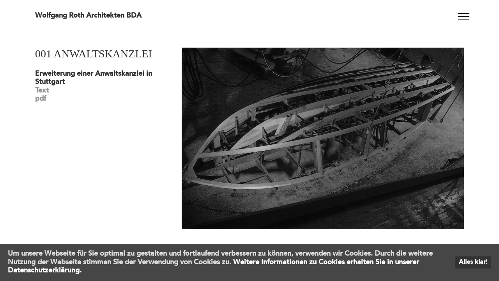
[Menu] (463, 16)
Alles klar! (473, 262)
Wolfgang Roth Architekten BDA (88, 15)
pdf (40, 98)
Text (42, 90)
